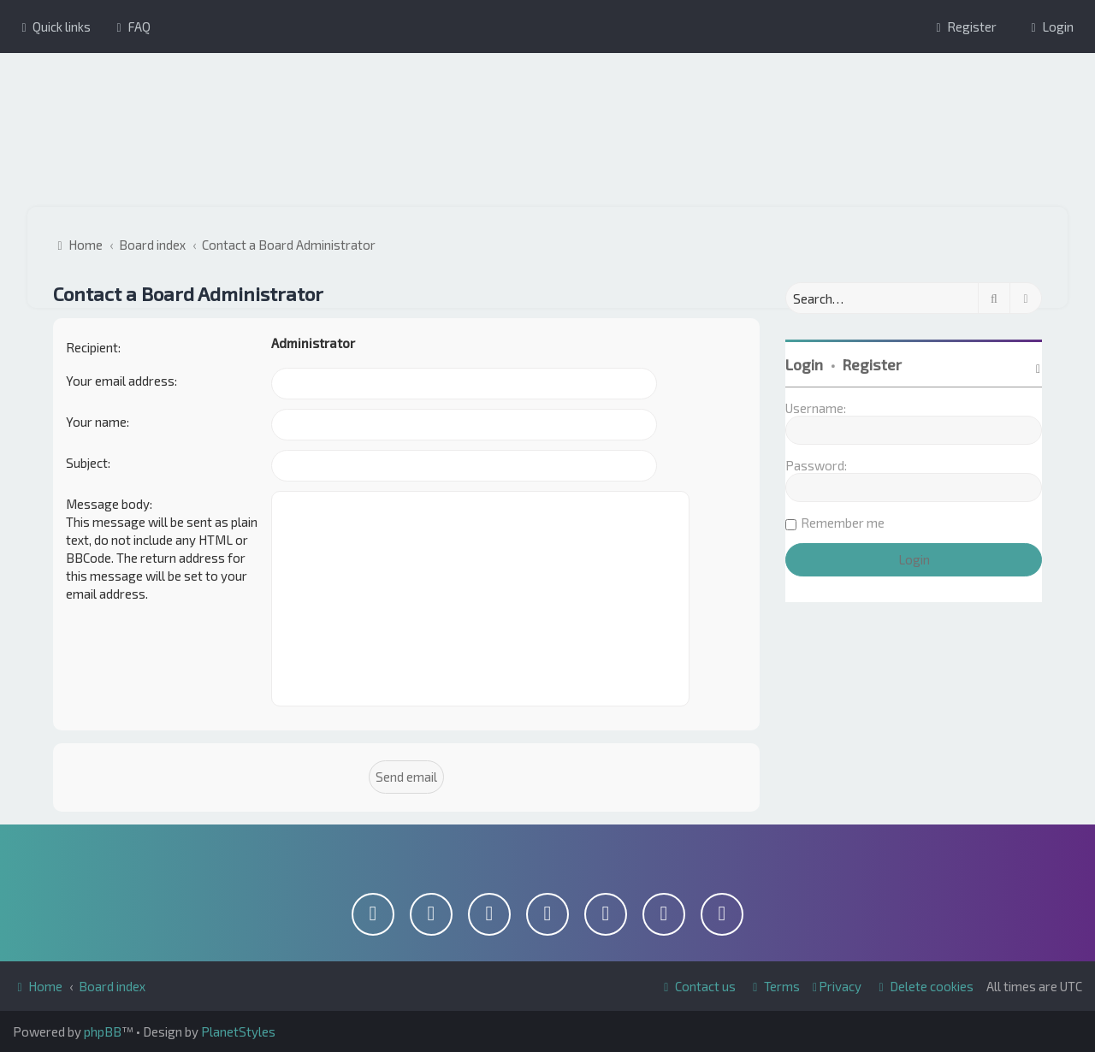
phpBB (102, 1031)
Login (804, 364)
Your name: (97, 421)
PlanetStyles (238, 1031)
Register (872, 364)
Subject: (88, 462)
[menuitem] (131, 26)
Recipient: (93, 347)
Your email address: (121, 380)
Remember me (843, 522)
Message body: (109, 503)
